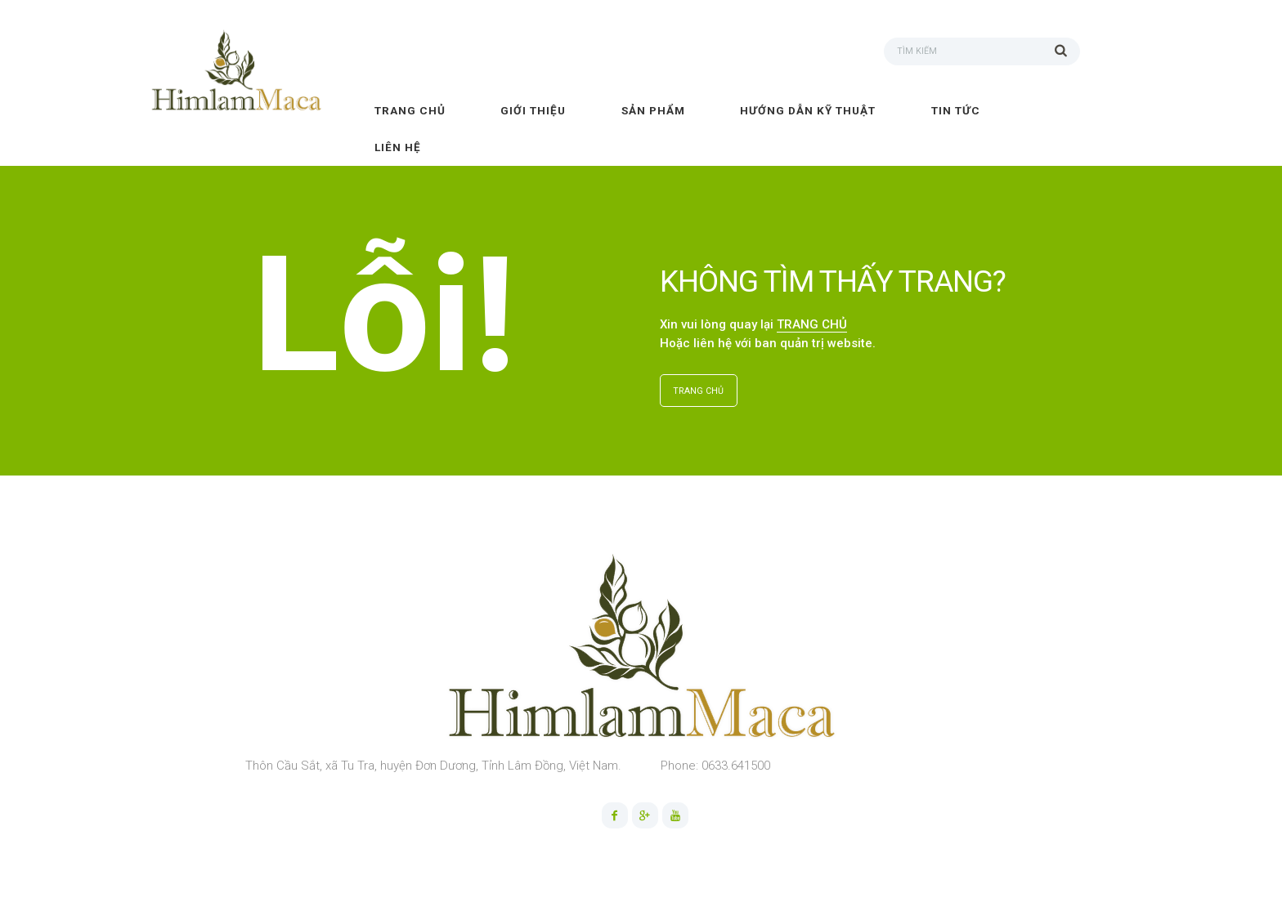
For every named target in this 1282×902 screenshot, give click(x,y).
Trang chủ (410, 110)
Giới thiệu (533, 110)
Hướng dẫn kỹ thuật (808, 110)
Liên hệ (397, 147)
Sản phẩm (653, 110)
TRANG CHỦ (812, 324)
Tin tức (955, 110)
